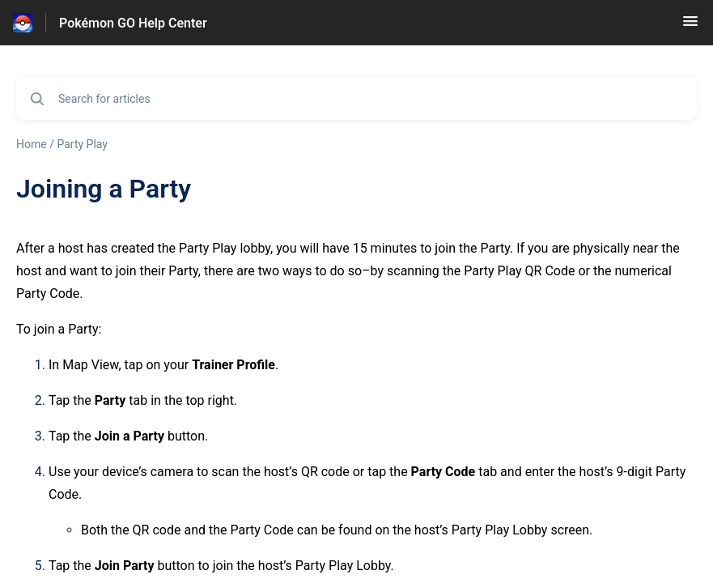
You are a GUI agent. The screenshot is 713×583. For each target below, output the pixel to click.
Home (31, 144)
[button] (690, 26)
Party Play (82, 144)
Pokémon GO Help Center (133, 23)
